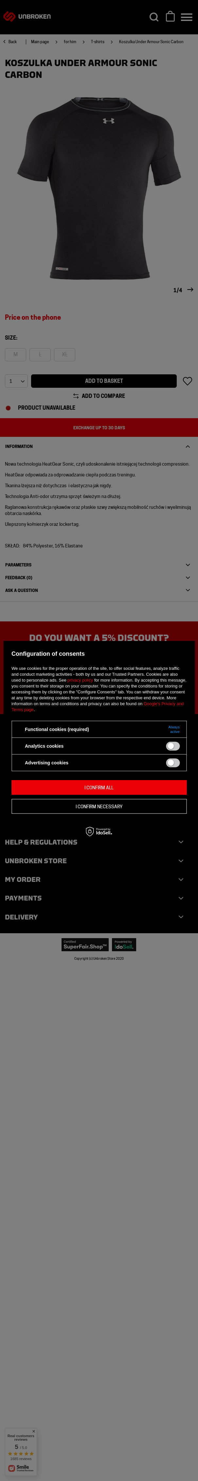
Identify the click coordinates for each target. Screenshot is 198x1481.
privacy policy (80, 680)
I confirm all (99, 787)
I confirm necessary (99, 806)
